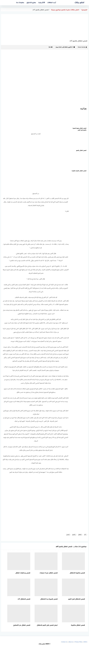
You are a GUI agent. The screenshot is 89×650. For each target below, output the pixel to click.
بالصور (73, 535)
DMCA (85, 642)
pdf (85, 535)
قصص (67, 535)
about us (71, 642)
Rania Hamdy (82, 47)
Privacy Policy (78, 642)
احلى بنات (79, 2)
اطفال (79, 535)
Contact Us (64, 642)
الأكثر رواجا (41, 2)
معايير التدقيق (31, 2)
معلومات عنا (20, 2)
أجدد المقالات (51, 2)
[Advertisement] (44, 26)
